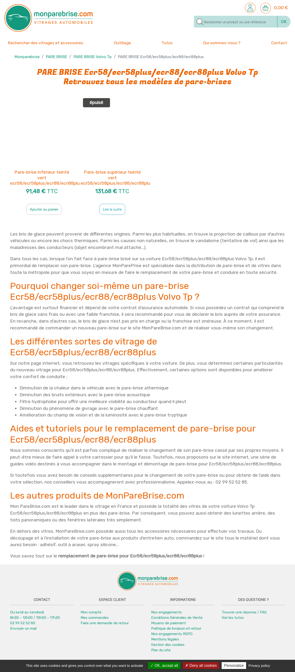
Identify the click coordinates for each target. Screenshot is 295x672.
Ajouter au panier (44, 209)
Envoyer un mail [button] (23, 628)
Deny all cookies (201, 666)
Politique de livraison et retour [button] (176, 628)
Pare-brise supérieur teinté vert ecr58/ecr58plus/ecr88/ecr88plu (115, 178)
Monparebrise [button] (27, 57)
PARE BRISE (56, 57)
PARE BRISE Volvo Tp (93, 57)
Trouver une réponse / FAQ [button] (244, 612)
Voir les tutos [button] (233, 618)
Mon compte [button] (91, 612)
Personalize (234, 666)
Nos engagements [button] (166, 612)
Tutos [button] (167, 42)
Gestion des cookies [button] (168, 645)
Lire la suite (112, 209)
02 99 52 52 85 (22, 623)
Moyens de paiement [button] (168, 623)
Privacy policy (259, 666)
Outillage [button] (122, 42)
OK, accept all (164, 666)
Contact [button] (279, 42)
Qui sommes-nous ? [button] (221, 42)
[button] (250, 7)
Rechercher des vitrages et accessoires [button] (45, 42)
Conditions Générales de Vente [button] (177, 618)
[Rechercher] (235, 22)
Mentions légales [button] (165, 639)
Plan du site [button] (161, 650)
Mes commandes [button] (95, 618)
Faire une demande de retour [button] (105, 623)
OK (284, 21)
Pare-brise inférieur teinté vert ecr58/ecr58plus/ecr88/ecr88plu (45, 178)
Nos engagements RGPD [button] (172, 634)
